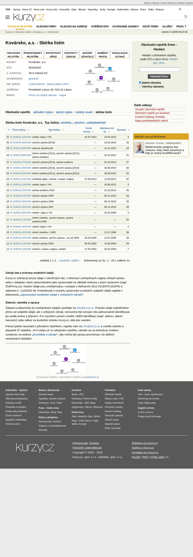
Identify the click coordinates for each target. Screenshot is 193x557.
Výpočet (23, 390)
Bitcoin (82, 9)
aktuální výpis (43, 112)
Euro (53, 403)
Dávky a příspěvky (48, 417)
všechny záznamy (151, 86)
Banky (42, 390)
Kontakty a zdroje (44, 334)
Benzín (88, 420)
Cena (147, 394)
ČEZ (81, 394)
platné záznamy (150, 82)
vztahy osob (83, 112)
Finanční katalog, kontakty (150, 116)
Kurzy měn (52, 9)
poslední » (66, 260)
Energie (111, 9)
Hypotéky (93, 9)
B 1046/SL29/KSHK (20, 148)
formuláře (116, 428)
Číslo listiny (19, 129)
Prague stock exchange (149, 416)
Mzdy (53, 412)
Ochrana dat (80, 443)
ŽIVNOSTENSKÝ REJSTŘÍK (33, 55)
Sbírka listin (53, 32)
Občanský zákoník (114, 415)
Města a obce (111, 398)
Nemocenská (45, 421)
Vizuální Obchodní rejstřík (150, 109)
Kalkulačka (123, 9)
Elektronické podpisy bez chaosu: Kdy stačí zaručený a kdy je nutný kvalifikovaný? (164, 149)
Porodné (57, 421)
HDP (87, 403)
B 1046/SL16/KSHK (20, 226)
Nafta (96, 420)
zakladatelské (96, 122)
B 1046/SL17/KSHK (20, 219)
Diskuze (160, 9)
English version (146, 408)
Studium (189, 3)
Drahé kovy (78, 412)
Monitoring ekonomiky (148, 398)
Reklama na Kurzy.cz (145, 443)
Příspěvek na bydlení (16, 407)
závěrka (66, 122)
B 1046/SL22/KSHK (20, 190)
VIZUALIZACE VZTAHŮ (120, 55)
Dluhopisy (76, 398)
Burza (74, 394)
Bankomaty (54, 390)
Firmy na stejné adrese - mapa (47, 95)
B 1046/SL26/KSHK (20, 167)
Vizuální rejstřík (20, 26)
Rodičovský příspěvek (16, 411)
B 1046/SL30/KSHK (20, 142)
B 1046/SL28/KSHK (20, 155)
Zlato (74, 9)
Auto (140, 394)
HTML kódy (157, 457)
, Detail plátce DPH (49, 84)
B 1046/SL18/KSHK (20, 212)
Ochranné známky (125, 26)
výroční (79, 122)
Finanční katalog (113, 411)
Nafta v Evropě (79, 424)
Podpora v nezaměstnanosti (52, 426)
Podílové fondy (89, 398)
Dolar (59, 403)
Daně (107, 428)
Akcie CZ (27, 9)
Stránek (121, 129)
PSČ (121, 398)
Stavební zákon (112, 424)
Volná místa (53, 408)
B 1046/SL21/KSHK (20, 195)
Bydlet (181, 3)
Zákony (134, 9)
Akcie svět (39, 9)
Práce (143, 9)
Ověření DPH (100, 26)
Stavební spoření (57, 398)
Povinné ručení (13, 424)
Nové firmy (151, 26)
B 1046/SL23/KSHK (20, 184)
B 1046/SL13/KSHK (20, 243)
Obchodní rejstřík (23, 32)
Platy (59, 412)
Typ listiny (54, 129)
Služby (167, 26)
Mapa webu (150, 403)
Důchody (43, 430)
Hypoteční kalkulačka (16, 419)
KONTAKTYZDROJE (70, 55)
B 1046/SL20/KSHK (20, 201)
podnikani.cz (92, 377)
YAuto (163, 3)
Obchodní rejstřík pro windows (152, 113)
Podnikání (110, 390)
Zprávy (16, 9)
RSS (145, 457)
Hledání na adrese (73, 26)
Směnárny (44, 403)
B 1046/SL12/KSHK (20, 249)
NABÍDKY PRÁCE (102, 55)
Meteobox (172, 3)
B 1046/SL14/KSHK (20, 237)
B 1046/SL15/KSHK (20, 232)
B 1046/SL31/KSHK (20, 137)
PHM (81, 420)
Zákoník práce (112, 419)
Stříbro (97, 416)
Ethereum (98, 407)
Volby (140, 403)
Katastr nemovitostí (114, 403)
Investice (76, 390)
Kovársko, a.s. (39, 32)
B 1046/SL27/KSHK (20, 162)
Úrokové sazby (46, 394)
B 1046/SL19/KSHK (20, 207)
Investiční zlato (85, 416)
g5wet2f (33, 78)
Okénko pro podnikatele (150, 136)
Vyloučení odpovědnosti (87, 447)
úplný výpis (64, 112)
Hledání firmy (46, 26)
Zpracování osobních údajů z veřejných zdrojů (51, 294)
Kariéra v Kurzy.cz (143, 447)
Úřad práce (44, 412)
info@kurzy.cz (85, 307)
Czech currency (145, 412)
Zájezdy (155, 3)
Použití (136, 457)
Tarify (103, 9)
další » (76, 260)
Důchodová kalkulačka (17, 398)
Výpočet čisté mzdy (15, 394)
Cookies (94, 443)
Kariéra (147, 3)
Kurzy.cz (9, 32)
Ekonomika (77, 403)
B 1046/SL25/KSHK (20, 173)
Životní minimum (14, 415)
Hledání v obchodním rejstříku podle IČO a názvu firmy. (159, 59)
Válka (151, 9)
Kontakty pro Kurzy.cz (145, 452)
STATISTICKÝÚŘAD (53, 55)
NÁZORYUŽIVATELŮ (87, 55)
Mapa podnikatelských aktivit (151, 120)
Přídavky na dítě (14, 403)
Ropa (74, 420)
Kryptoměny (77, 407)
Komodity (64, 9)
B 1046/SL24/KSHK (20, 179)
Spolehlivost (157, 394)
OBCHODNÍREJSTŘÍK (13, 55)
